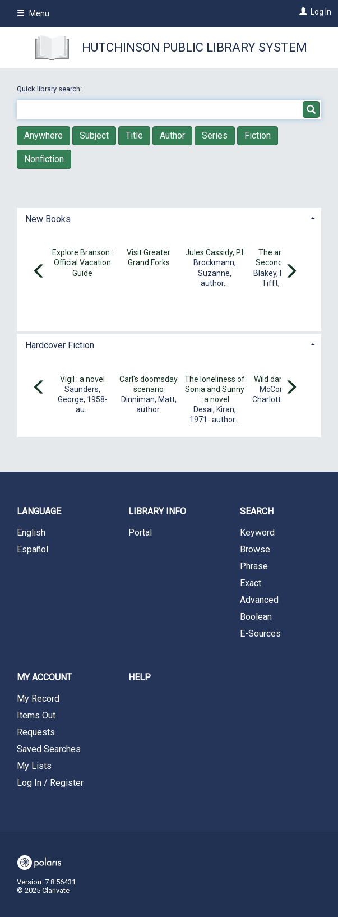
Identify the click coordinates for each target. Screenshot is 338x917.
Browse (255, 549)
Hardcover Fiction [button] (59, 345)
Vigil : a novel (82, 379)
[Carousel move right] (291, 272)
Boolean (256, 616)
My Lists (34, 766)
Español (32, 549)
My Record (38, 698)
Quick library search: (50, 89)
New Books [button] (48, 219)
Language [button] (39, 511)
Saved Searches (49, 749)
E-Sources (260, 633)
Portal (140, 532)
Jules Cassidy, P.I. (215, 252)
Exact (250, 583)
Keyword (257, 532)
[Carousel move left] (39, 272)
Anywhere (43, 135)
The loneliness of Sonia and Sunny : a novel (214, 389)
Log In (321, 11)
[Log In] (302, 11)
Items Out (36, 715)
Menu (33, 13)
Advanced (259, 600)
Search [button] (257, 511)
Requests (36, 732)
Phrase (254, 566)
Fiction (257, 135)
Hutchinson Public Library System (194, 47)
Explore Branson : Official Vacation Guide (82, 262)
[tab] (169, 218)
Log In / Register (50, 782)
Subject (94, 135)
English (31, 532)
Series (215, 135)
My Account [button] (44, 677)
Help (139, 677)
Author (172, 135)
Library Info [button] (157, 511)
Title (134, 135)
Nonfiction (44, 159)
